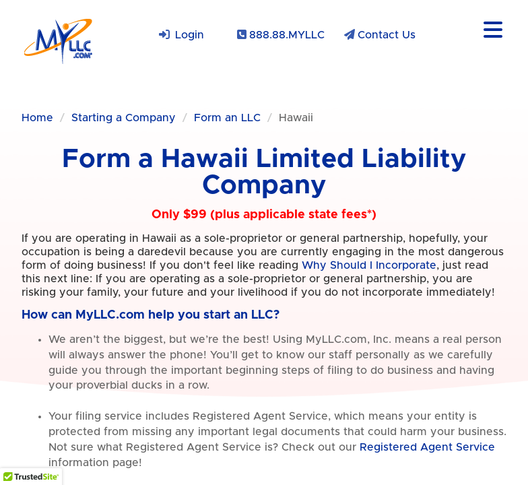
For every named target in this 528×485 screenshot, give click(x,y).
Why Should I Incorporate (369, 265)
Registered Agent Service (427, 447)
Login (189, 35)
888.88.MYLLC (287, 35)
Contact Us (387, 35)
